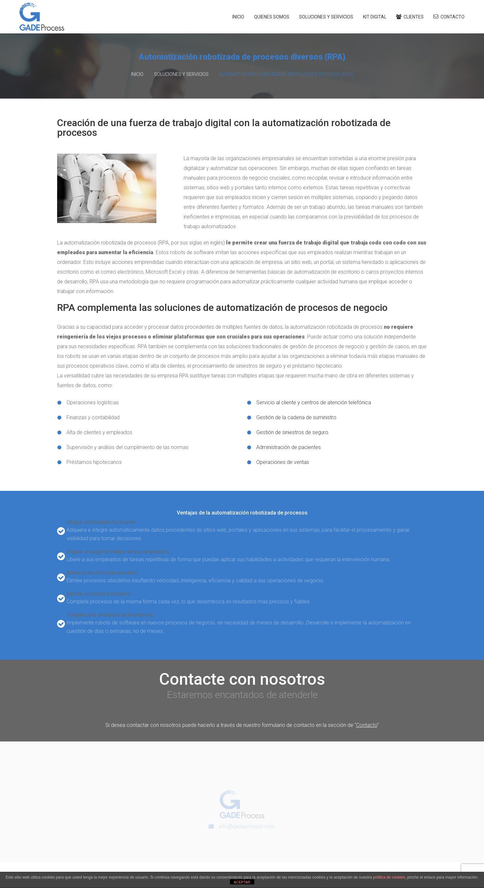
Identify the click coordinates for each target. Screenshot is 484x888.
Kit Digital (374, 16)
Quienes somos (271, 16)
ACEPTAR (242, 882)
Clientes (410, 16)
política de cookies (389, 877)
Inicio (238, 16)
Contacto (449, 16)
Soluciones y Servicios (326, 16)
